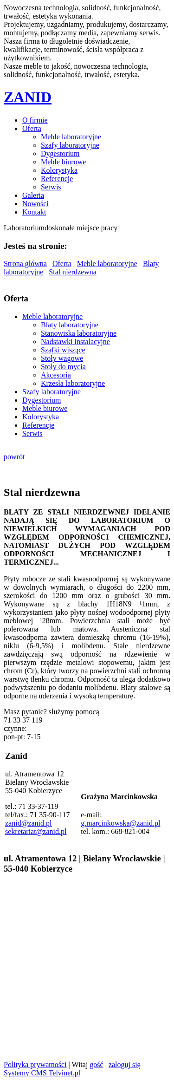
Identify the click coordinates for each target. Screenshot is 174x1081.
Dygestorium (60, 153)
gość (96, 1064)
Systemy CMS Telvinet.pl (42, 1073)
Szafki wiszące (63, 350)
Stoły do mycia (63, 367)
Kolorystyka (59, 170)
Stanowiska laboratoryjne (78, 333)
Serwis (51, 187)
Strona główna (25, 263)
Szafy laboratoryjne (70, 145)
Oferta (31, 128)
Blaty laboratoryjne (69, 325)
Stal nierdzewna (73, 272)
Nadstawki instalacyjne (75, 341)
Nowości (35, 204)
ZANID (28, 97)
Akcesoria (56, 375)
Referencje (57, 178)
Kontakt (34, 212)
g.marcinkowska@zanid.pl (120, 823)
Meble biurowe (63, 162)
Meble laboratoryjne (71, 137)
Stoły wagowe (62, 358)
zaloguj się (125, 1064)
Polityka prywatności (35, 1064)
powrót (14, 457)
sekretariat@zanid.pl (35, 831)
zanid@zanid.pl (28, 823)
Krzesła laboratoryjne (73, 383)
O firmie (35, 120)
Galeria (33, 195)
